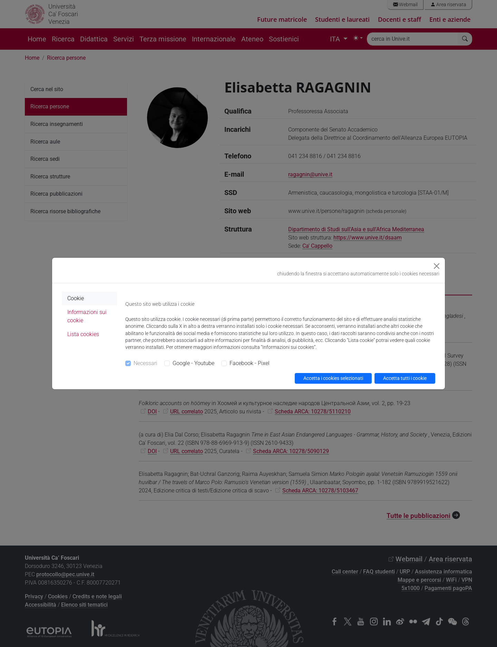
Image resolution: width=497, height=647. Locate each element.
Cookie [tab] (75, 298)
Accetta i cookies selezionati (333, 378)
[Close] (436, 266)
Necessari (145, 363)
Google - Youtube (193, 363)
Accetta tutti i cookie (405, 378)
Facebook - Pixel (250, 363)
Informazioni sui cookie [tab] (87, 316)
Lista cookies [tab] (83, 334)
